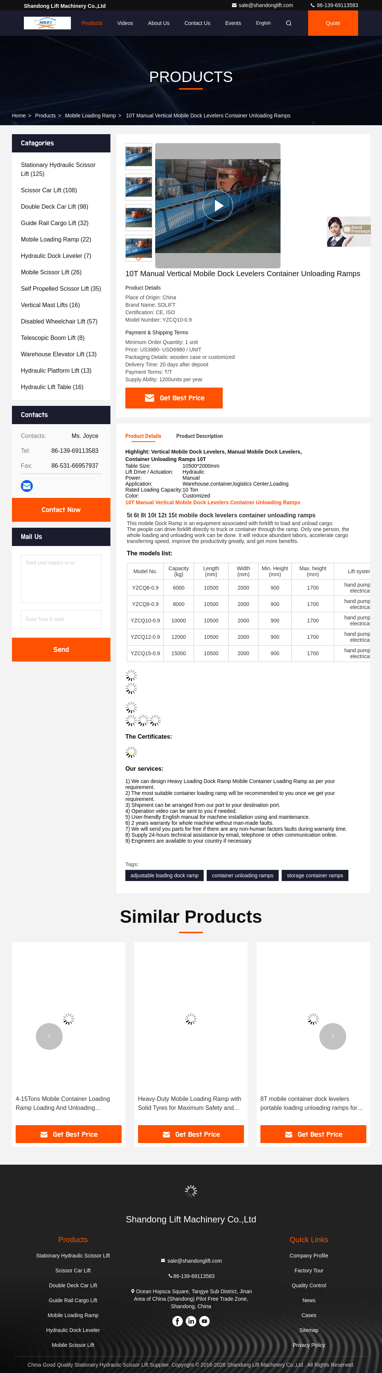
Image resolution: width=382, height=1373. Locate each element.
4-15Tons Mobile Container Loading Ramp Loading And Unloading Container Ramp (63, 1104)
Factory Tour (308, 1270)
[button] (139, 258)
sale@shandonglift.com (263, 5)
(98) (54, 206)
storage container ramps (315, 875)
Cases (308, 1315)
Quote (333, 23)
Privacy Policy (309, 1345)
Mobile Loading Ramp (90, 116)
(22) (56, 239)
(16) (50, 305)
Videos (125, 23)
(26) (51, 272)
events (233, 23)
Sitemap (309, 1330)
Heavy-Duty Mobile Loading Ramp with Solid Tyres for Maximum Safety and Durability (189, 1104)
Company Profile (308, 1256)
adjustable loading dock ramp (164, 875)
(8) (53, 338)
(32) (54, 223)
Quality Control (309, 1285)
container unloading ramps (242, 875)
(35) (61, 288)
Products (92, 23)
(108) (49, 190)
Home (60, 23)
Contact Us (197, 23)
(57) (59, 321)
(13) (59, 354)
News (309, 1300)
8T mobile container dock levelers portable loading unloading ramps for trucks (308, 1104)
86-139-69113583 (334, 5)
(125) (58, 169)
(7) (56, 256)
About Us (159, 23)
